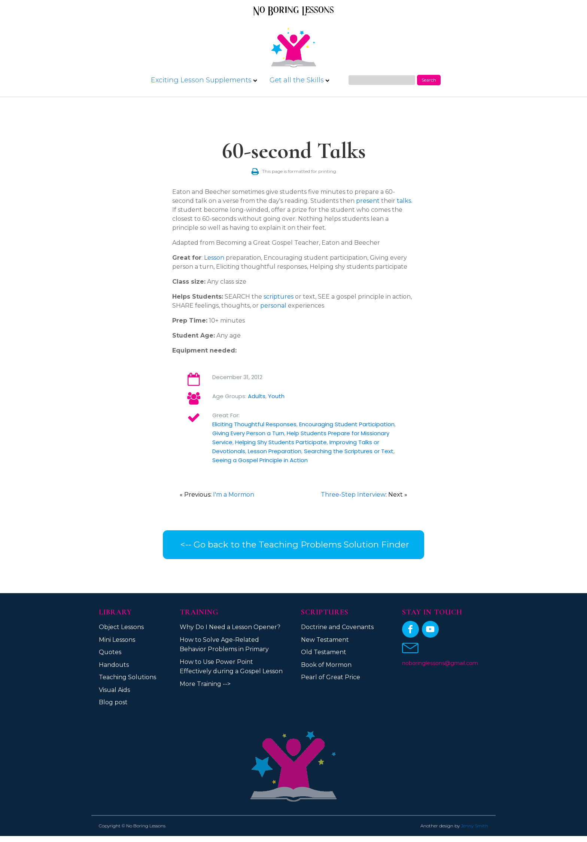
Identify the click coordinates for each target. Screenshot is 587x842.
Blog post (113, 702)
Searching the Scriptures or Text (348, 451)
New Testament (325, 639)
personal (273, 305)
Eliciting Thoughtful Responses (254, 424)
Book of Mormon (326, 664)
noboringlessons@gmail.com (440, 663)
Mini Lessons (117, 639)
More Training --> (205, 683)
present (368, 200)
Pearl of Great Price (330, 677)
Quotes (110, 652)
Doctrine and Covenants (337, 627)
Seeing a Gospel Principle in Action (260, 460)
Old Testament (323, 652)
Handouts (114, 664)
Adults (256, 396)
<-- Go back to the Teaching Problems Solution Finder (293, 544)
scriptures (279, 296)
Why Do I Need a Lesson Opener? (230, 627)
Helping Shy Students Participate (281, 442)
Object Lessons (121, 627)
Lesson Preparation (274, 451)
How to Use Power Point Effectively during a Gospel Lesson (231, 666)
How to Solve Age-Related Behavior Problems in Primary (224, 644)
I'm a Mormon (233, 494)
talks (404, 200)
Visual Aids (114, 689)
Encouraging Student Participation (347, 424)
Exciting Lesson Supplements (204, 80)
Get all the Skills (299, 80)
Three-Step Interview (353, 494)
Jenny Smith (474, 826)
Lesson (214, 257)
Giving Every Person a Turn (248, 433)
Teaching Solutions (127, 677)
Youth (276, 396)
